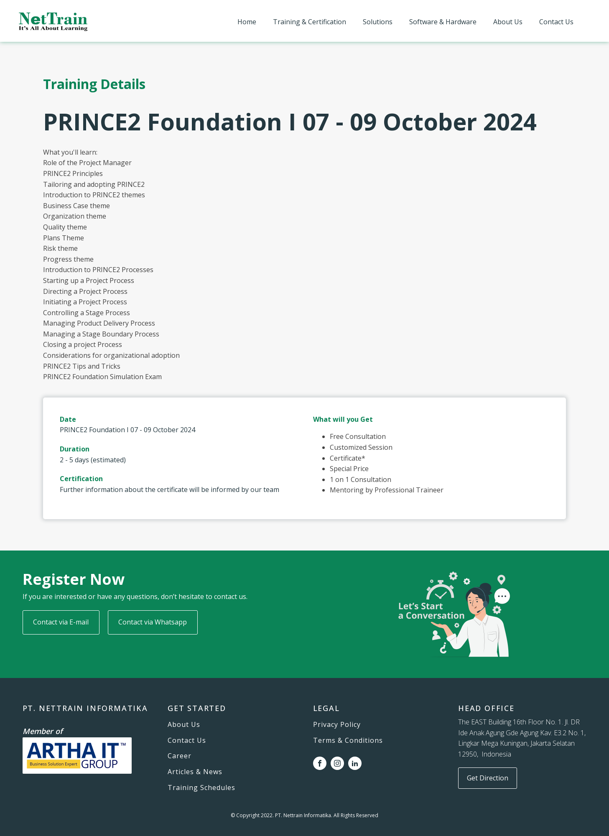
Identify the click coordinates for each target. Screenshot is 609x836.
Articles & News (195, 772)
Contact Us (556, 21)
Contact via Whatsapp (152, 622)
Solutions (377, 21)
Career (179, 756)
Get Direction (487, 777)
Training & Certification (309, 21)
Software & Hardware (442, 21)
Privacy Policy (337, 725)
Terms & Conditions (348, 740)
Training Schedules (201, 788)
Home (246, 21)
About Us (507, 21)
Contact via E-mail (61, 622)
